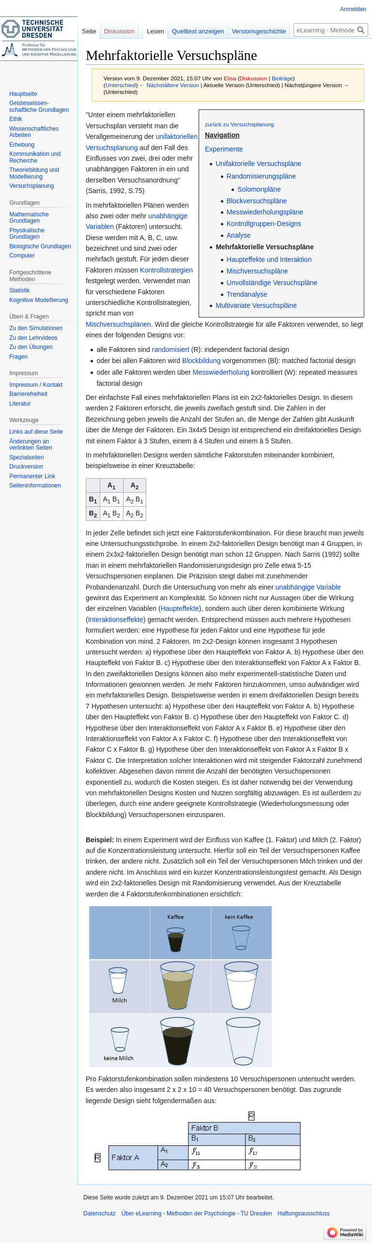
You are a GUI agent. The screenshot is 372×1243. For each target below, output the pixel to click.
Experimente (224, 149)
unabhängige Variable (308, 587)
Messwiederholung (221, 372)
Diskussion (253, 78)
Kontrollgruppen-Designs (264, 223)
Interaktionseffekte (115, 619)
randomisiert (170, 349)
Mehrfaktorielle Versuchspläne (264, 247)
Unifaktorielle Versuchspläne (258, 163)
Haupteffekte (180, 608)
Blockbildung (201, 360)
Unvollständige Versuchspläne (272, 283)
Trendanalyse (247, 294)
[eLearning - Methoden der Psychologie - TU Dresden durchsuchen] (331, 30)
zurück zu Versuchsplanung (239, 124)
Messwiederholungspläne (265, 212)
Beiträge (282, 78)
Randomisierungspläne (261, 176)
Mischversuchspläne (257, 271)
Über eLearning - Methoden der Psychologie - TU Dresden (197, 1213)
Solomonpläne (259, 189)
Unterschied (121, 85)
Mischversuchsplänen (118, 324)
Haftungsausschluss (303, 1213)
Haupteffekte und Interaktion (269, 259)
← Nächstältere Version (169, 85)
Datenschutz (99, 1213)
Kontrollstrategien (166, 270)
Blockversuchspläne (257, 201)
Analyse (239, 235)
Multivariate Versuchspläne (256, 305)
